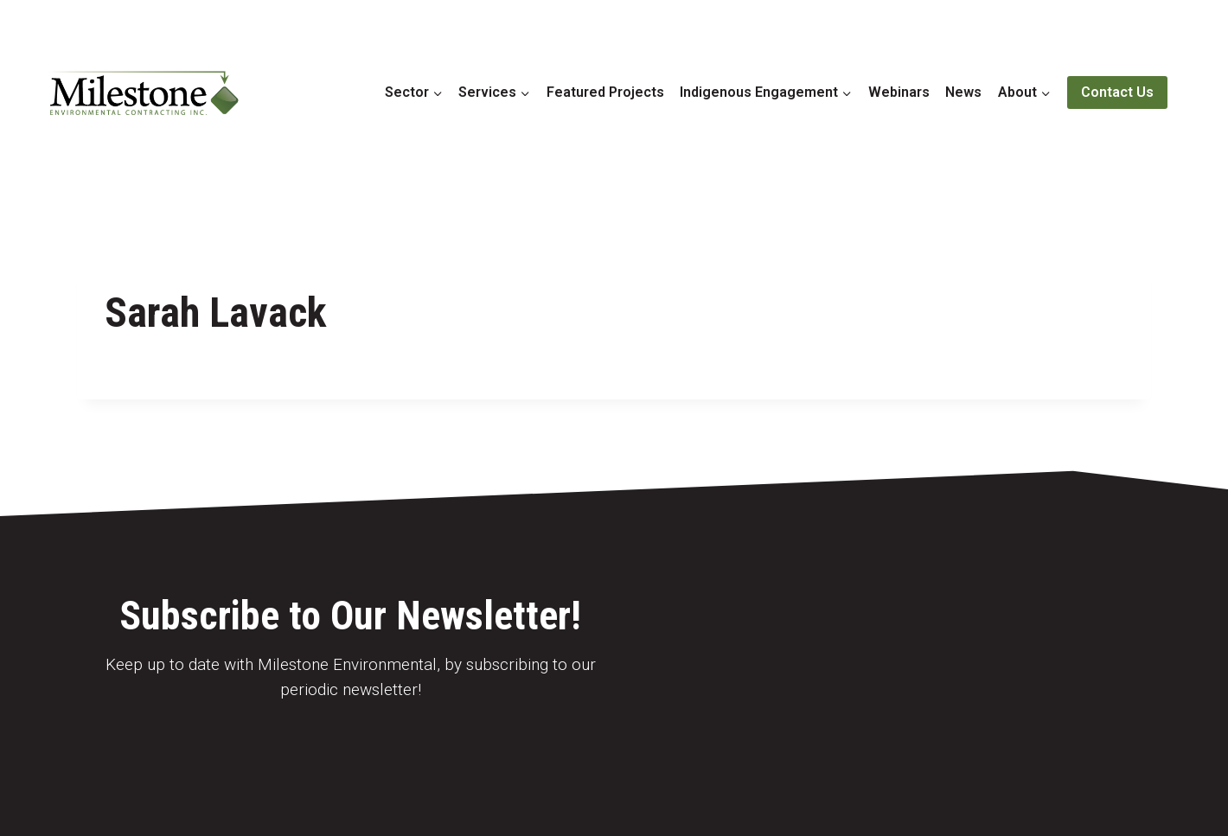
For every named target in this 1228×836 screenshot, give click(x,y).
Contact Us (1117, 92)
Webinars (899, 92)
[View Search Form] (1191, 92)
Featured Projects (605, 92)
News (963, 92)
